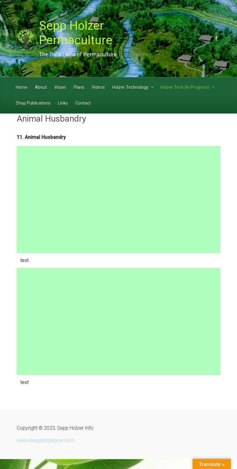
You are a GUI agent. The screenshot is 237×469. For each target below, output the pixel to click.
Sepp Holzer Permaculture (75, 33)
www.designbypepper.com (46, 440)
